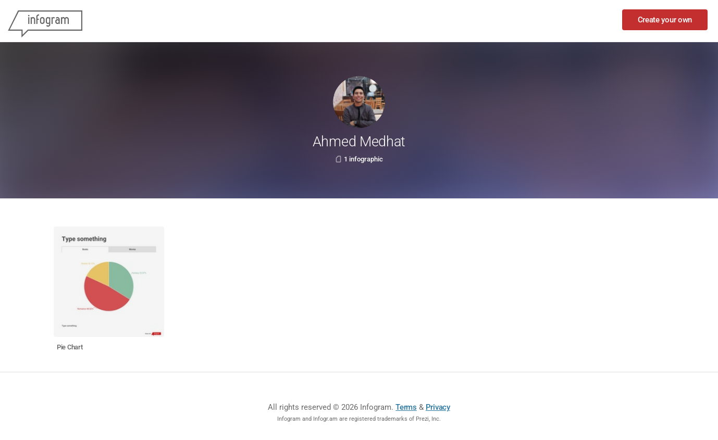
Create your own (665, 19)
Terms (406, 407)
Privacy (438, 407)
